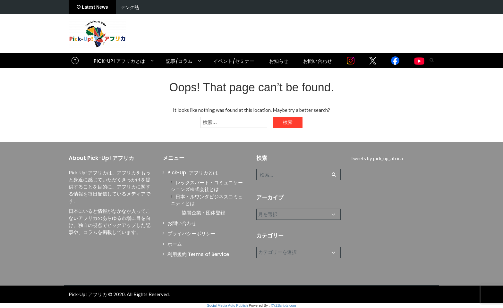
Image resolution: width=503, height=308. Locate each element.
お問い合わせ (317, 61)
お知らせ (278, 61)
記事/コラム (179, 61)
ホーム (174, 244)
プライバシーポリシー (191, 233)
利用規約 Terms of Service (198, 254)
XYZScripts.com (283, 305)
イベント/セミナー (233, 61)
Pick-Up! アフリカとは (119, 61)
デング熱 (130, 7)
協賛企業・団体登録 (203, 212)
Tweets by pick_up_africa (376, 158)
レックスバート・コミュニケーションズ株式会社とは (207, 186)
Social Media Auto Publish (227, 305)
